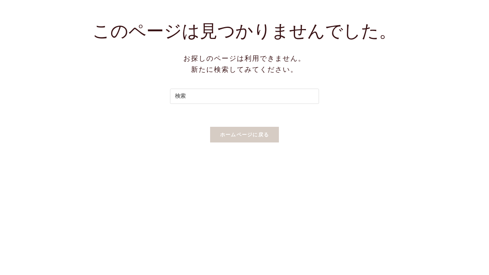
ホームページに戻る (244, 135)
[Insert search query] (244, 96)
